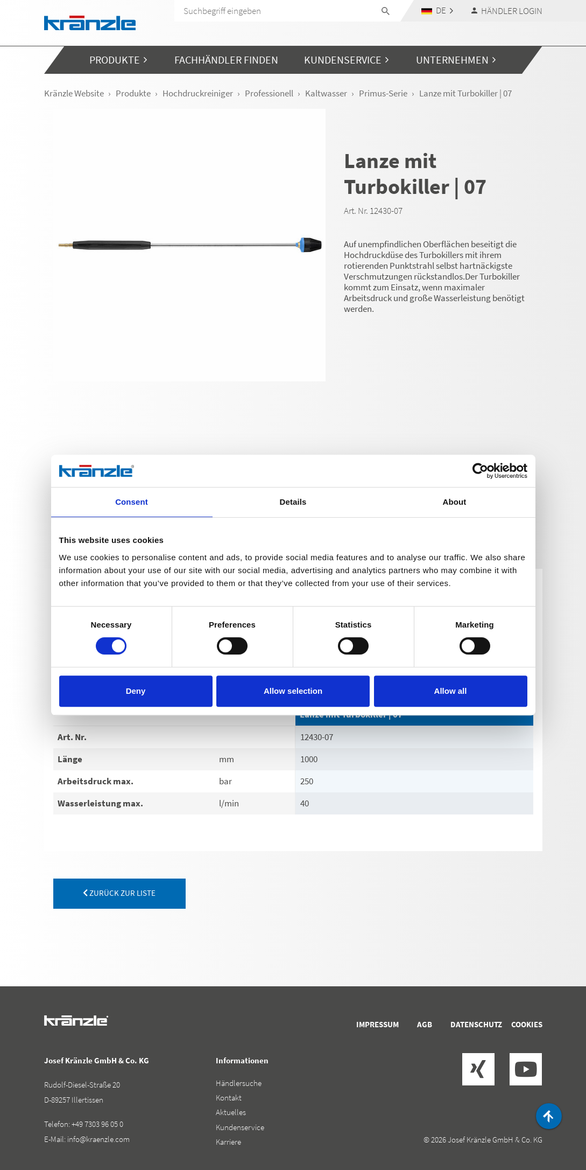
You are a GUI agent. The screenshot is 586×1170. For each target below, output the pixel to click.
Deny (136, 690)
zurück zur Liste (119, 893)
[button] (437, 10)
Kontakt (229, 1097)
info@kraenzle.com (98, 1139)
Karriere (228, 1142)
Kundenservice (240, 1127)
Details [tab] (293, 501)
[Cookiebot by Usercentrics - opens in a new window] (480, 471)
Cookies (526, 1024)
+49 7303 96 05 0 (97, 1124)
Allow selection (293, 690)
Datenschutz (476, 1024)
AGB (424, 1024)
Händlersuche (239, 1083)
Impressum (377, 1024)
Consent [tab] (131, 501)
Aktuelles (231, 1112)
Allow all (450, 690)
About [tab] (455, 501)
